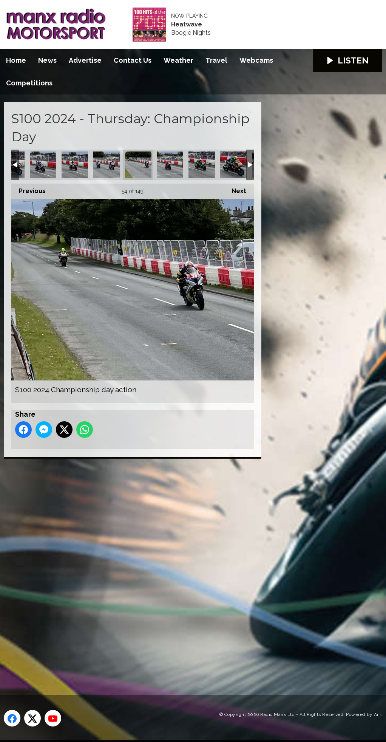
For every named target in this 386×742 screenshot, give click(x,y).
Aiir (377, 714)
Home (16, 60)
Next (235, 189)
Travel (216, 60)
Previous (28, 189)
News (47, 60)
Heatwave (186, 24)
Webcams (256, 60)
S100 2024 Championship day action (43, 164)
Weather (178, 60)
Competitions (29, 83)
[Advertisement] (145, 568)
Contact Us (132, 60)
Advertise (85, 60)
